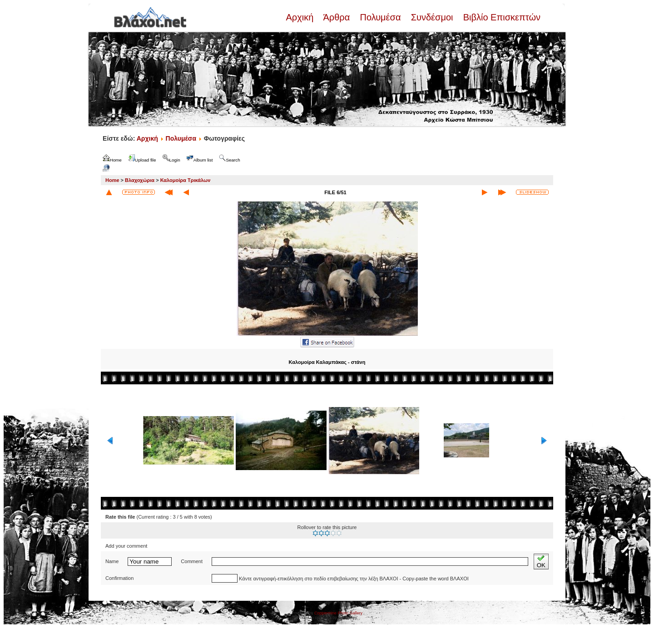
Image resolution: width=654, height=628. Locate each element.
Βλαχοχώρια (139, 180)
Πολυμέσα (380, 17)
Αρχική (301, 17)
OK (541, 561)
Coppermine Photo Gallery (338, 613)
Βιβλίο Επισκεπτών (500, 17)
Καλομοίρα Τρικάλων (185, 180)
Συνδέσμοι (432, 17)
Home (112, 180)
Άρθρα (336, 17)
